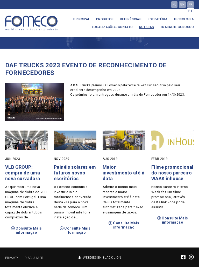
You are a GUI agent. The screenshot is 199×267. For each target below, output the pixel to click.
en (182, 4)
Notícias (146, 27)
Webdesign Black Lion (102, 257)
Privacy (11, 258)
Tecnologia (184, 19)
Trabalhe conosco (177, 27)
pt (190, 11)
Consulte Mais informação (26, 230)
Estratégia (157, 19)
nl (174, 4)
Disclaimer (34, 258)
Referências (130, 19)
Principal (81, 19)
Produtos (105, 19)
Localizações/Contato (112, 27)
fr (191, 4)
